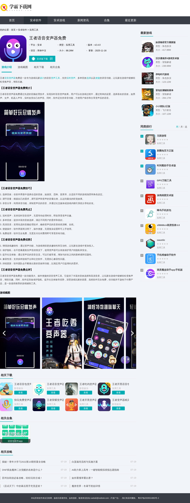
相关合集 (55, 67)
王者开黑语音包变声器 (120, 384)
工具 (57, 78)
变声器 (12, 78)
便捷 (97, 78)
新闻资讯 (83, 20)
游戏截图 (23, 67)
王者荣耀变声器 (55, 400)
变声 (53, 78)
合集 (107, 20)
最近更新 (130, 20)
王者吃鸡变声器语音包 (87, 384)
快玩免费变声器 (22, 400)
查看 (20, 392)
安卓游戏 (59, 20)
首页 (12, 20)
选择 (88, 78)
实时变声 (70, 78)
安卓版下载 (42, 59)
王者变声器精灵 (120, 400)
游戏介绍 (7, 67)
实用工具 (33, 30)
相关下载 (39, 67)
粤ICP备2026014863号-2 (148, 498)
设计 (42, 78)
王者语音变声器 (55, 384)
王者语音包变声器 (22, 384)
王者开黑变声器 (87, 400)
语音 (6, 78)
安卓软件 (35, 20)
